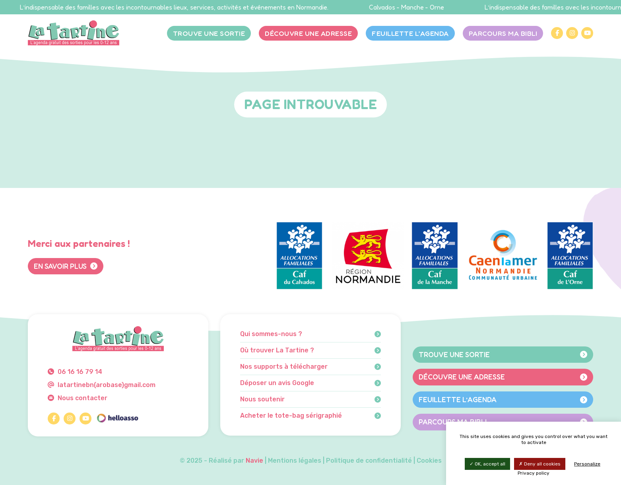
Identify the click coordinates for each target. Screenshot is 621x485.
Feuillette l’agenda (410, 33)
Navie (254, 460)
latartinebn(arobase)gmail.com (101, 384)
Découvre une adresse (308, 33)
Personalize (587, 464)
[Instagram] (572, 33)
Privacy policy (533, 473)
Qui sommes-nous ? (310, 334)
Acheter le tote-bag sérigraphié (310, 416)
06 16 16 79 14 (75, 371)
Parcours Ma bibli (503, 33)
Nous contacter (77, 398)
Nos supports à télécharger (310, 367)
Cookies (429, 460)
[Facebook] (557, 33)
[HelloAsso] (117, 418)
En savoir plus (65, 266)
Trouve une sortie (209, 33)
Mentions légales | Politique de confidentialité (340, 460)
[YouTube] (587, 33)
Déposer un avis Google (310, 383)
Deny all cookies (540, 464)
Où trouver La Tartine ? (310, 350)
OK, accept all (487, 464)
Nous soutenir (310, 399)
